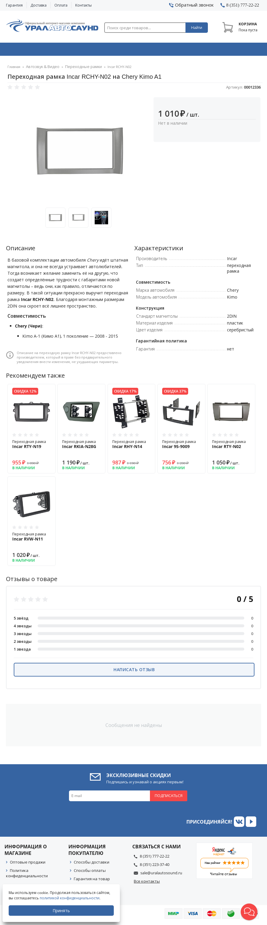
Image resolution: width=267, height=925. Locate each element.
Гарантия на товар (92, 880)
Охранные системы (83, 50)
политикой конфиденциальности (70, 898)
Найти (196, 27)
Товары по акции (237, 50)
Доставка (38, 5)
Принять (61, 910)
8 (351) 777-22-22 (154, 858)
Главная (13, 69)
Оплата (60, 5)
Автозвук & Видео (31, 50)
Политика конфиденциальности (27, 875)
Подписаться (168, 797)
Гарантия (14, 5)
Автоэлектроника (135, 50)
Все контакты (147, 883)
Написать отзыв (134, 671)
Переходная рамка (31, 446)
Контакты (83, 5)
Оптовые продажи (27, 864)
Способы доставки (91, 864)
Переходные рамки (76, 69)
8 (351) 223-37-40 (154, 866)
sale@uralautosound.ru (161, 874)
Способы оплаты (90, 872)
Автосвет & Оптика (186, 50)
